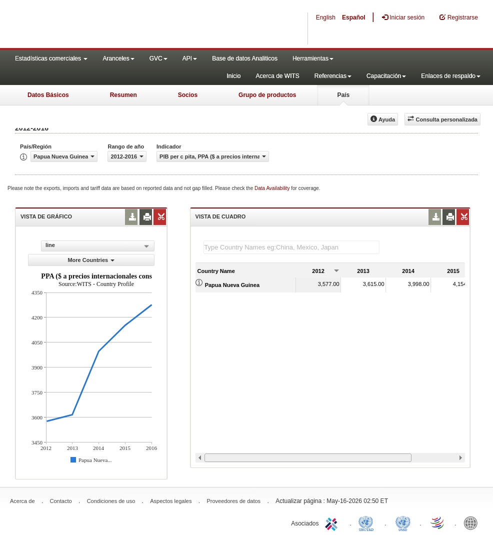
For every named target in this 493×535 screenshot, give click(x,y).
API (189, 58)
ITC (333, 522)
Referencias (333, 76)
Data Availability (272, 188)
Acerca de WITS (277, 76)
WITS (100, 25)
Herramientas (313, 58)
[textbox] (292, 247)
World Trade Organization (438, 522)
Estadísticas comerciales (51, 58)
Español (354, 17)
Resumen (123, 95)
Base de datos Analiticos (245, 58)
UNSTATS (403, 522)
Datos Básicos (48, 95)
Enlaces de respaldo (450, 76)
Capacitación (386, 76)
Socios (188, 95)
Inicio (233, 76)
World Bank (473, 522)
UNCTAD (368, 522)
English (326, 17)
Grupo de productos (267, 95)
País (343, 95)
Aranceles (118, 58)
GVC (159, 58)
